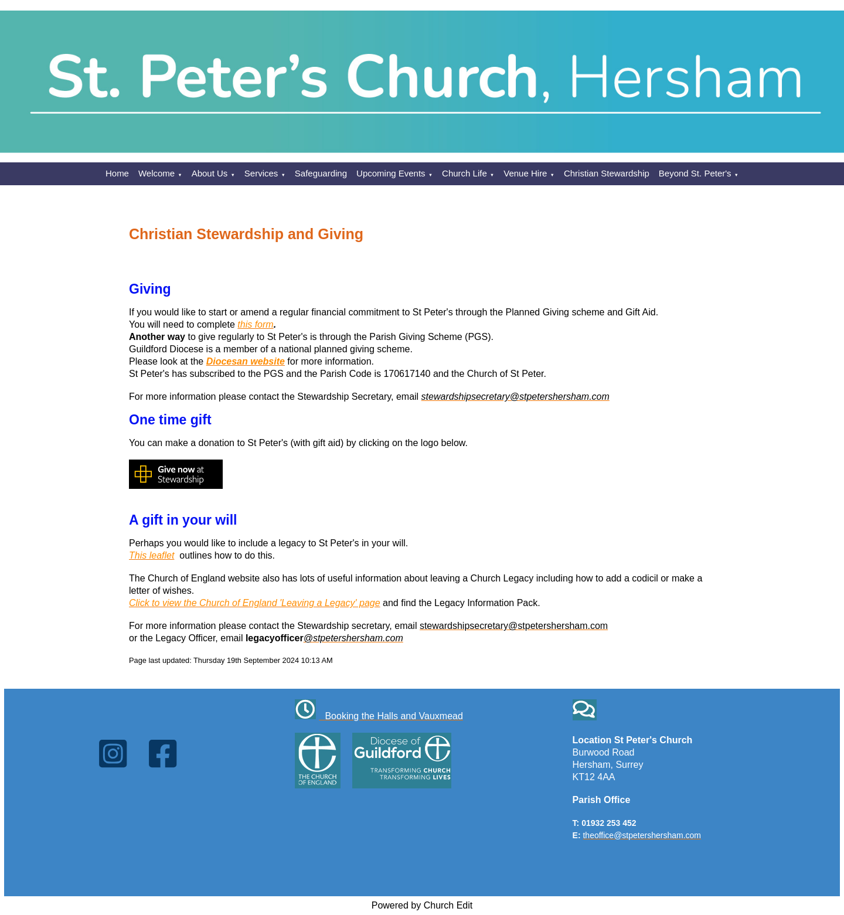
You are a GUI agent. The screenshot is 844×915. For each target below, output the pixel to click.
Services (261, 173)
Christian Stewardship (606, 173)
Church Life (464, 173)
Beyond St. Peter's (695, 173)
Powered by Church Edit (422, 905)
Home (117, 173)
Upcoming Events (391, 173)
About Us (210, 173)
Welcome (156, 173)
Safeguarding (321, 173)
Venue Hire (525, 173)
